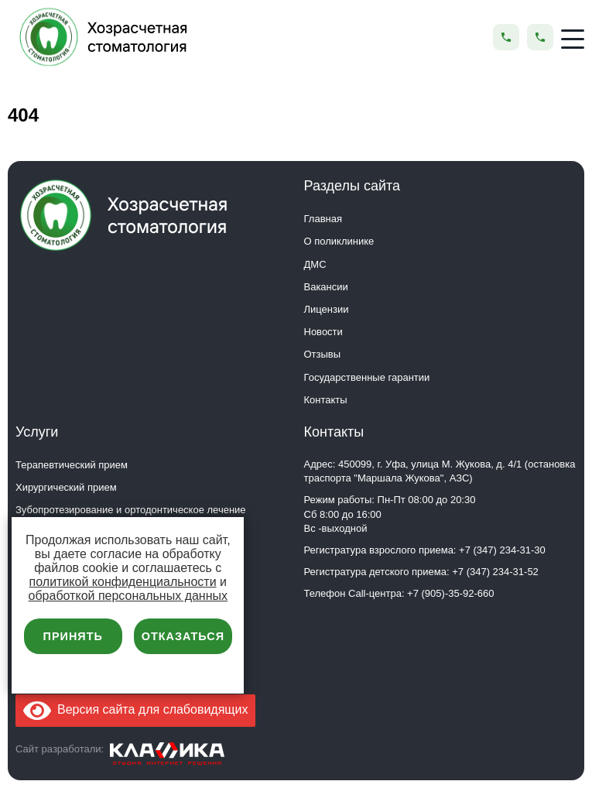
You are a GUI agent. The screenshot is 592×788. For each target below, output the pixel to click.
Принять (73, 636)
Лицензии (326, 309)
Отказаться (183, 636)
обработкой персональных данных (128, 595)
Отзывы (322, 354)
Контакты (325, 400)
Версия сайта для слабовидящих (135, 709)
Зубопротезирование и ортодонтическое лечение (130, 510)
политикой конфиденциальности (123, 581)
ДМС (315, 264)
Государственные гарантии (367, 377)
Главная (323, 218)
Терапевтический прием (71, 465)
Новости (323, 331)
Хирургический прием (66, 487)
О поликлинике (339, 241)
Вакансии (326, 287)
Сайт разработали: (59, 749)
